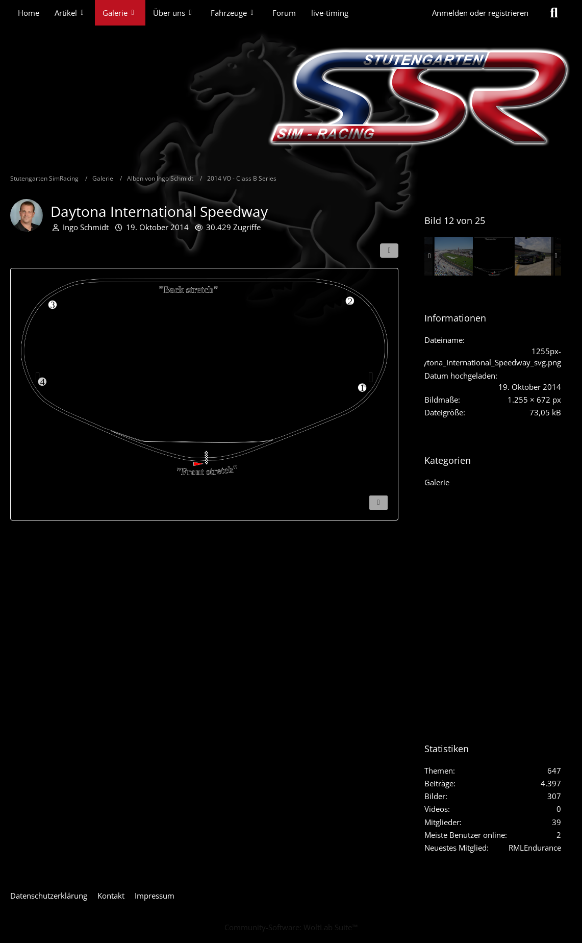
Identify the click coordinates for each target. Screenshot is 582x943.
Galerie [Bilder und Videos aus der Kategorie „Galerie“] (436, 482)
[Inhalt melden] (378, 502)
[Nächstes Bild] (371, 377)
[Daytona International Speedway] (453, 256)
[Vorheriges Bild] (37, 377)
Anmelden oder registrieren (480, 13)
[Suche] (554, 13)
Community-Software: (291, 927)
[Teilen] (389, 250)
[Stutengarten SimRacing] (291, 97)
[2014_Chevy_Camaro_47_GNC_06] (534, 256)
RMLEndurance (535, 847)
